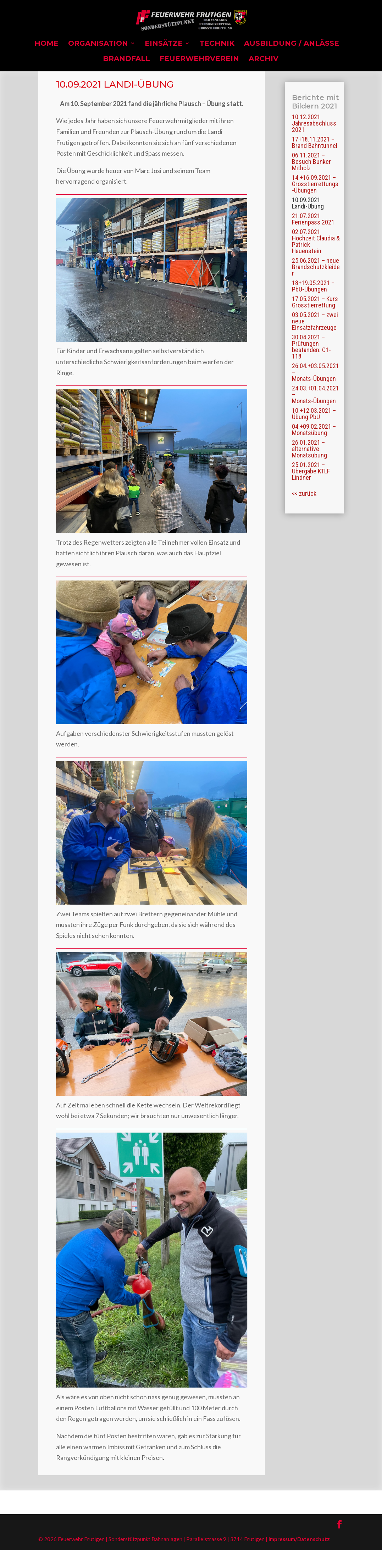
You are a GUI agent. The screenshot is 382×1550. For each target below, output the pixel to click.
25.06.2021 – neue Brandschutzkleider (316, 267)
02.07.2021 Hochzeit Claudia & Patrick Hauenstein (316, 241)
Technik (216, 44)
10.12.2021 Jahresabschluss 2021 (314, 123)
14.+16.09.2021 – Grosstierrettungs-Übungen (315, 184)
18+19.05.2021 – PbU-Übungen (313, 286)
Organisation (98, 44)
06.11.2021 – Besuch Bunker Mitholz (311, 161)
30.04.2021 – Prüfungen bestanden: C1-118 (311, 346)
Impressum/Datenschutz (299, 1539)
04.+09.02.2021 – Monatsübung (314, 430)
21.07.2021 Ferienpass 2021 (313, 219)
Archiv (263, 59)
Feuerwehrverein (199, 59)
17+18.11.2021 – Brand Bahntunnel (314, 142)
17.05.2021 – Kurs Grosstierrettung (315, 302)
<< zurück (304, 493)
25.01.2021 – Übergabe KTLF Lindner (311, 471)
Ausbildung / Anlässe (291, 44)
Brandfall (126, 59)
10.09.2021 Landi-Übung (308, 203)
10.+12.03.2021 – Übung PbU (314, 414)
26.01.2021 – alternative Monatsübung (309, 449)
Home (46, 44)
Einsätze (164, 44)
